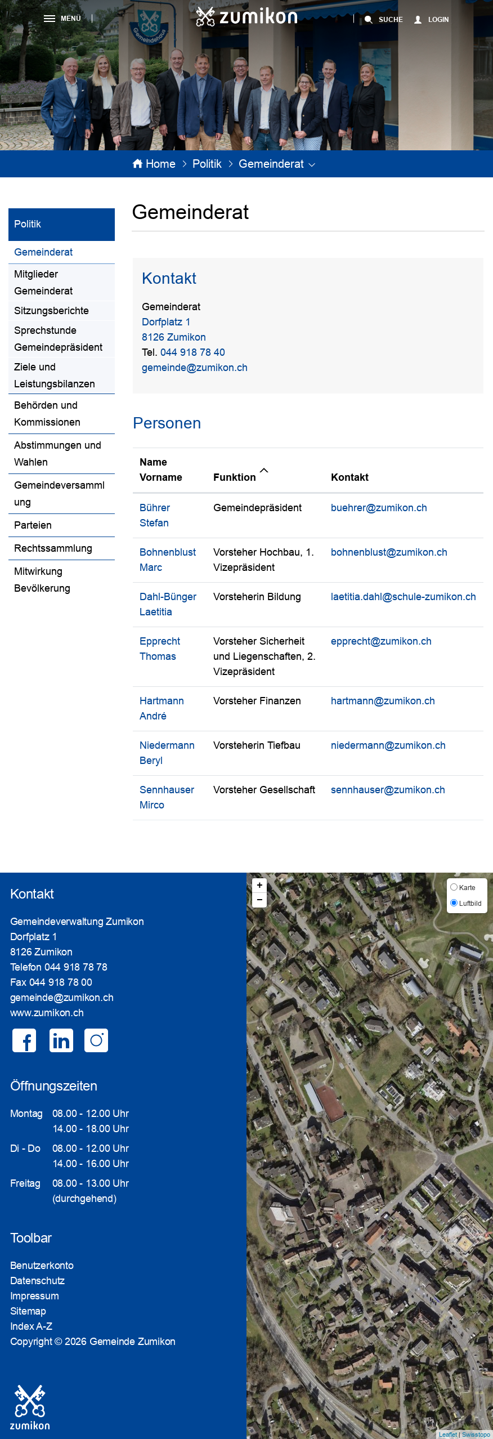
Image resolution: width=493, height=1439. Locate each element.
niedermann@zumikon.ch (388, 745)
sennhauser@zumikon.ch (388, 790)
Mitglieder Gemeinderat (43, 283)
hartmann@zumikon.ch (383, 701)
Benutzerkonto (42, 1265)
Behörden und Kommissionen (47, 414)
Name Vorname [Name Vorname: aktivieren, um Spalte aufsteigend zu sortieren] (161, 470)
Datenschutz (37, 1280)
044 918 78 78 (75, 967)
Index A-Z (31, 1326)
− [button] (260, 900)
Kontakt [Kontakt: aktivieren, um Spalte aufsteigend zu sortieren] (350, 477)
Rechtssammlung (53, 548)
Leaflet (448, 1434)
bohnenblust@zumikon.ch (389, 552)
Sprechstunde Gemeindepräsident (58, 339)
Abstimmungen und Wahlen (57, 454)
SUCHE (391, 20)
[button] (207, 164)
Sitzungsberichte (51, 310)
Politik (27, 224)
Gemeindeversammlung (59, 494)
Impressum (34, 1296)
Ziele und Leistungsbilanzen (54, 375)
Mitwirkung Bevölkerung (42, 580)
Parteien (33, 525)
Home (161, 164)
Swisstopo (476, 1434)
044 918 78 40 (192, 352)
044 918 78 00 (60, 982)
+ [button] (260, 885)
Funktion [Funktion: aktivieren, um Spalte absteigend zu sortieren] (234, 477)
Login (438, 20)
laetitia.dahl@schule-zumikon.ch (403, 596)
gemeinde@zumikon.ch (195, 367)
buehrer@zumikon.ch (379, 507)
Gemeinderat (64, 251)
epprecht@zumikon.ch (381, 641)
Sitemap (28, 1311)
